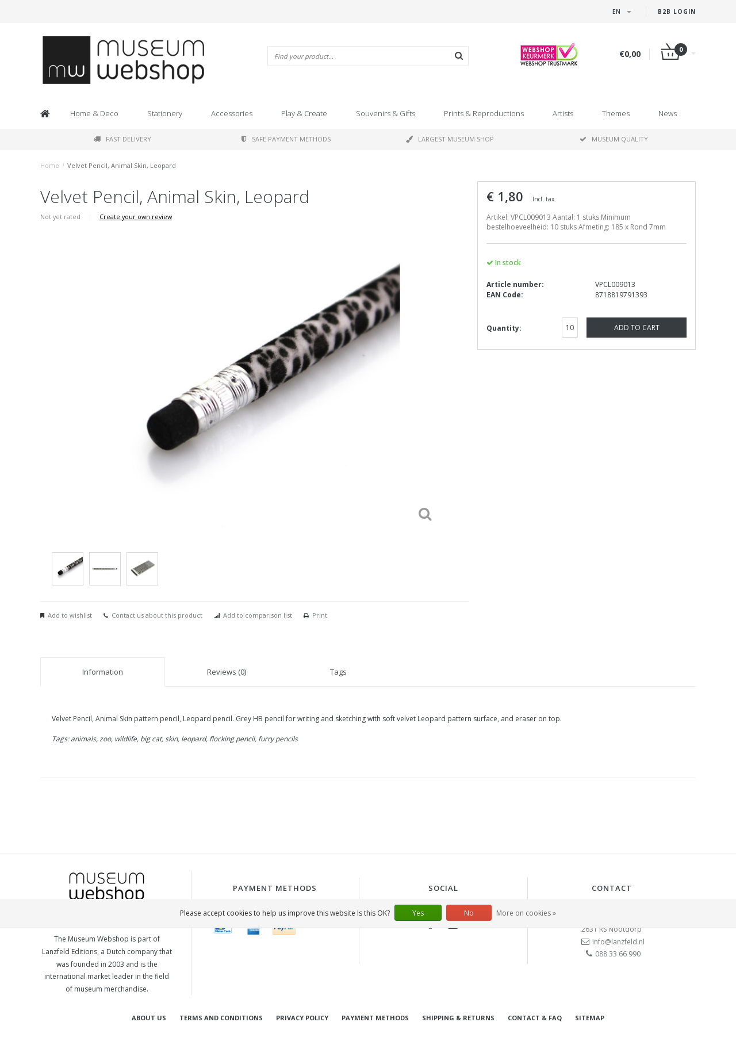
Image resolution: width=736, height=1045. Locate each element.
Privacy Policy (302, 1017)
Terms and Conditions (221, 1017)
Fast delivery (122, 139)
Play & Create (304, 113)
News (667, 113)
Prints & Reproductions (484, 113)
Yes (418, 913)
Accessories (231, 113)
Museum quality (614, 139)
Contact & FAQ (535, 1017)
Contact (612, 888)
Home (49, 165)
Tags (338, 672)
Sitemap (589, 1017)
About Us (149, 1017)
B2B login (677, 11)
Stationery (164, 113)
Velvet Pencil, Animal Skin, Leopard (121, 165)
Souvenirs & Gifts (385, 113)
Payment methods (375, 1017)
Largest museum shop (450, 139)
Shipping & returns (458, 1017)
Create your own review (135, 216)
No (469, 913)
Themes (616, 113)
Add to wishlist (70, 615)
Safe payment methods (286, 139)
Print (319, 615)
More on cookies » (526, 913)
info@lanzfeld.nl (618, 942)
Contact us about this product (157, 615)
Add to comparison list (257, 615)
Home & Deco (94, 113)
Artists (563, 113)
